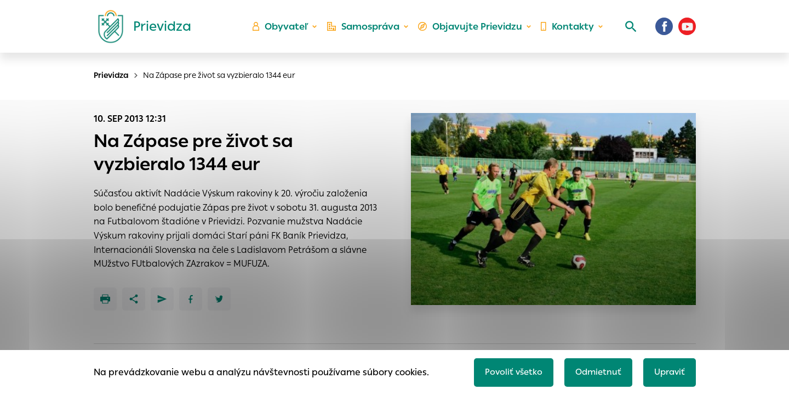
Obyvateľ (285, 30)
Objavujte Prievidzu (472, 30)
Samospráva (367, 30)
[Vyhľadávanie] (627, 30)
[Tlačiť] (105, 299)
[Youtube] (687, 30)
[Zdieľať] (133, 299)
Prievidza (111, 75)
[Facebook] (664, 30)
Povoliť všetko (508, 371)
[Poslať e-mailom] (162, 299)
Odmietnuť (594, 371)
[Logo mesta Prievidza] (140, 30)
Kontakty (566, 30)
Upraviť (668, 371)
